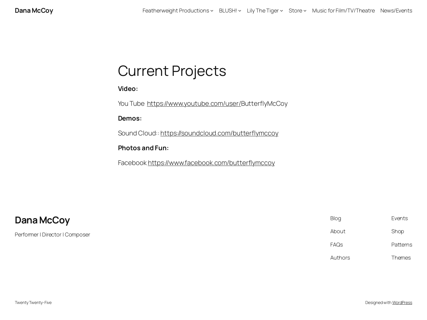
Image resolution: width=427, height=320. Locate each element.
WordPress (402, 302)
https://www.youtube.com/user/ (194, 103)
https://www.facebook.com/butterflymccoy (211, 162)
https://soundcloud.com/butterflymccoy (219, 133)
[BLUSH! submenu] (239, 10)
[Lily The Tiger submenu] (281, 10)
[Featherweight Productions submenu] (212, 10)
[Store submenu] (305, 10)
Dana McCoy (34, 10)
